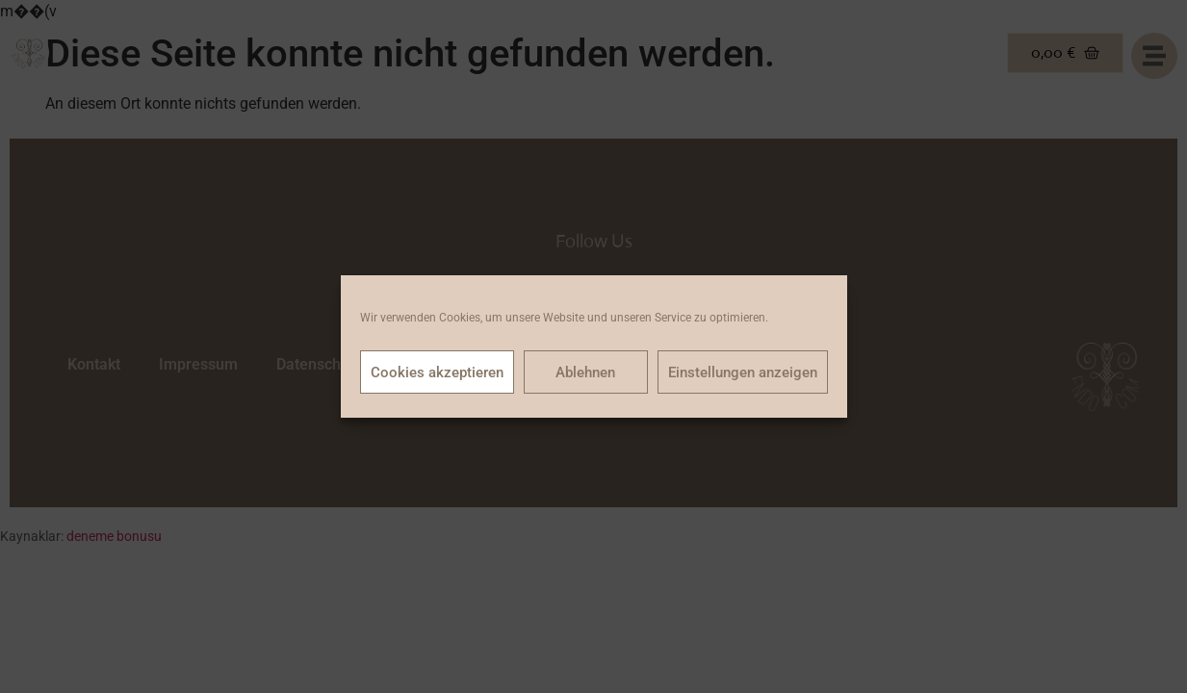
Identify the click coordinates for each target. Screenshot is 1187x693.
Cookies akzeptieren (437, 372)
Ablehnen (585, 372)
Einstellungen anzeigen (742, 372)
